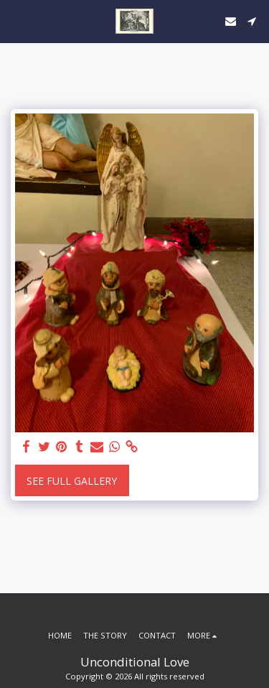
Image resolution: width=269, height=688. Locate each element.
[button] (16, 20)
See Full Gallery (72, 481)
